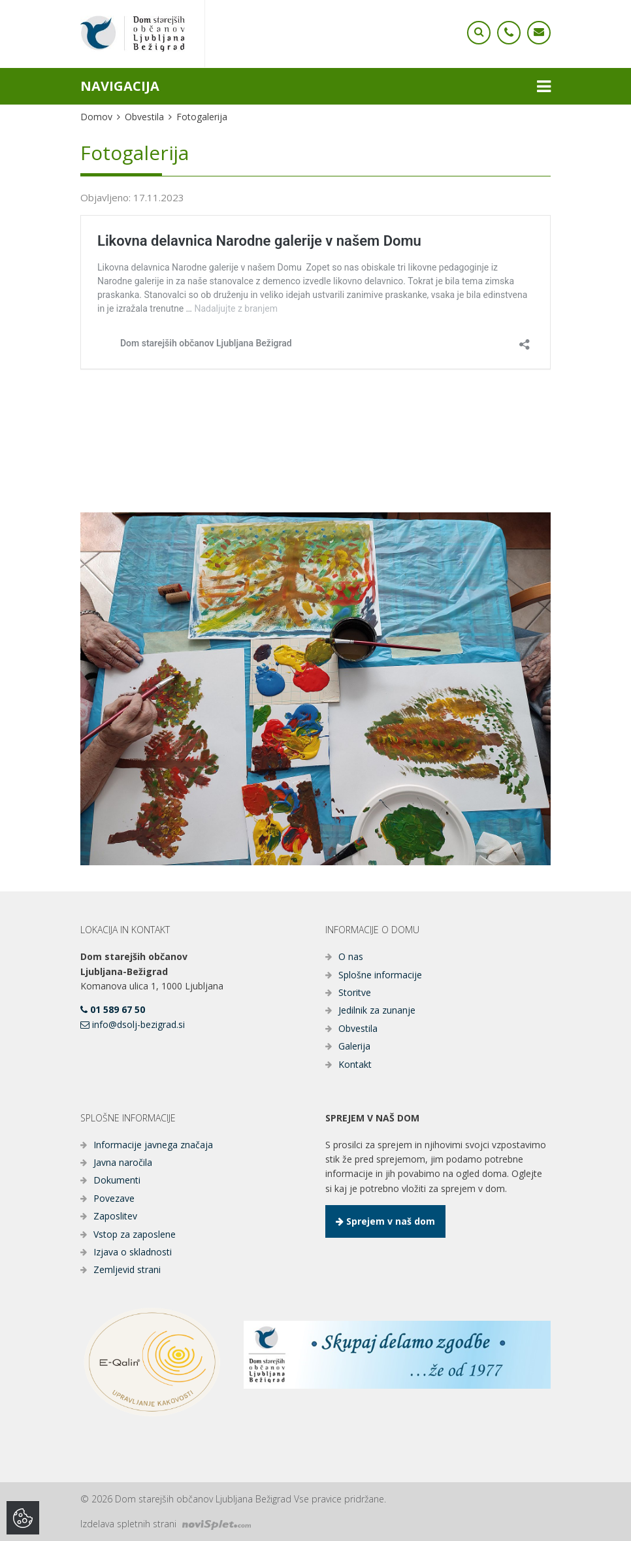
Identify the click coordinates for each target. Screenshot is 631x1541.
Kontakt (355, 1064)
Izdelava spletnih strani (165, 1523)
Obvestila (144, 116)
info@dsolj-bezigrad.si (132, 1024)
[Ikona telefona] (479, 32)
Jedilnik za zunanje (376, 1010)
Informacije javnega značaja (153, 1144)
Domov (96, 116)
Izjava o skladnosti (132, 1252)
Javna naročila (122, 1162)
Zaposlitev (115, 1216)
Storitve (354, 992)
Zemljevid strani (127, 1269)
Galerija (354, 1046)
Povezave (114, 1198)
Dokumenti (116, 1180)
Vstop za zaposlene (134, 1234)
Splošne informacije (380, 975)
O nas (350, 956)
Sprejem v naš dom (385, 1221)
